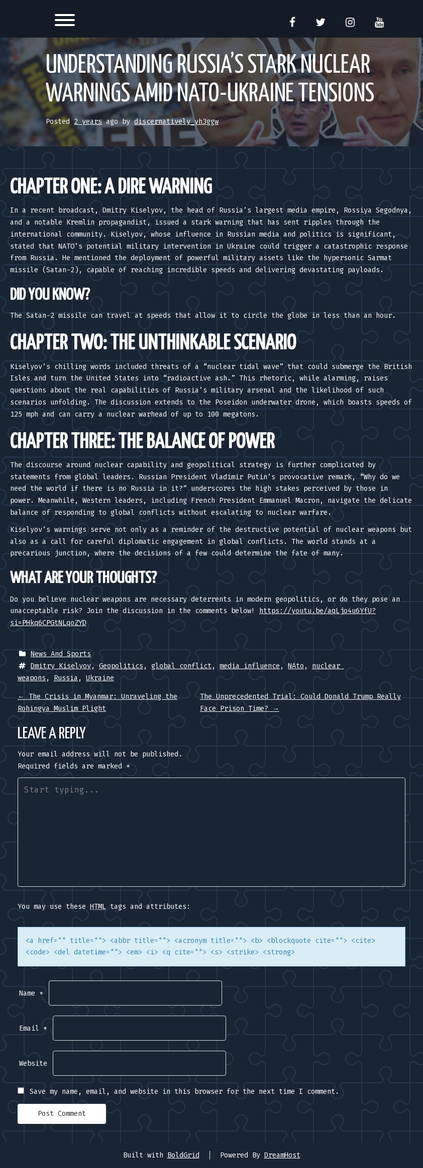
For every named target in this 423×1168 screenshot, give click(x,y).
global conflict (181, 666)
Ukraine (100, 678)
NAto (296, 666)
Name (31, 993)
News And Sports (61, 654)
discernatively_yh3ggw (176, 121)
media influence (250, 666)
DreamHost (282, 1155)
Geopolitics (121, 666)
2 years (88, 121)
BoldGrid (183, 1155)
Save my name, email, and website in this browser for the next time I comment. (184, 1091)
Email (33, 1028)
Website (33, 1063)
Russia (66, 678)
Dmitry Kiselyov (61, 666)
